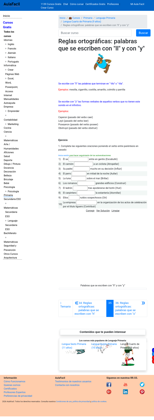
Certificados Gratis (95, 4)
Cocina (7, 127)
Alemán (12, 53)
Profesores (113, 4)
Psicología (9, 187)
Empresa (8, 106)
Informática (10, 65)
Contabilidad (10, 119)
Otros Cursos (11, 254)
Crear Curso (47, 7)
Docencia (9, 167)
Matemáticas (11, 140)
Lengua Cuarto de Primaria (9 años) (82, 21)
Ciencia (8, 131)
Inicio (6, 16)
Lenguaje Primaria (105, 18)
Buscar (143, 33)
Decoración (10, 171)
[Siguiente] (130, 308)
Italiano (12, 57)
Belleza (7, 175)
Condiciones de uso (64, 401)
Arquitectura (10, 257)
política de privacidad (81, 401)
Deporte (8, 160)
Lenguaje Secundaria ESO (11, 225)
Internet (8, 95)
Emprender (13, 111)
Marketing (13, 124)
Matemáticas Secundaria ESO (11, 212)
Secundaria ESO (12, 199)
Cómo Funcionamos (14, 381)
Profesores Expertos (14, 392)
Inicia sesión (63, 155)
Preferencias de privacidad (18, 395)
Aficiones (9, 152)
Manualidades (11, 99)
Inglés (11, 44)
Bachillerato (10, 233)
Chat (65, 4)
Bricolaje (8, 179)
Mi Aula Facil (137, 4)
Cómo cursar (77, 4)
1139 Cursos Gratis (51, 4)
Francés (12, 48)
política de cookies (98, 401)
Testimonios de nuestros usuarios (73, 381)
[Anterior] (89, 308)
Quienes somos (12, 385)
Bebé (6, 183)
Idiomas (8, 40)
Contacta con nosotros (67, 385)
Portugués (13, 61)
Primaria (8, 195)
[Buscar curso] (95, 33)
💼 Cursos (74, 18)
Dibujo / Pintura (12, 164)
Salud (7, 156)
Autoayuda (9, 103)
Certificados (10, 388)
